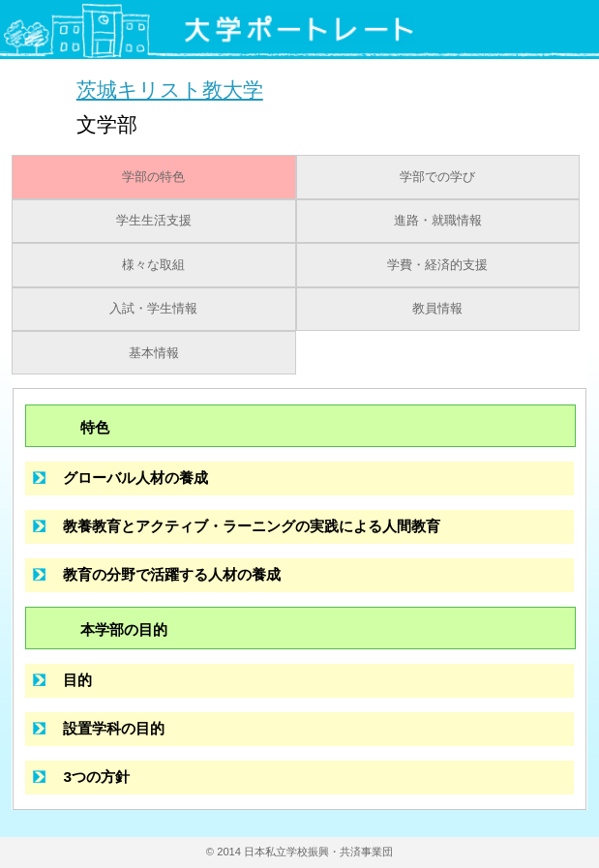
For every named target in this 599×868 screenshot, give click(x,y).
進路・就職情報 (438, 220)
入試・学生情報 (153, 308)
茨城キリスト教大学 (169, 89)
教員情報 (437, 308)
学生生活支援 (154, 220)
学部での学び (437, 177)
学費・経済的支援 (437, 265)
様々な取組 (153, 265)
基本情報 (154, 353)
